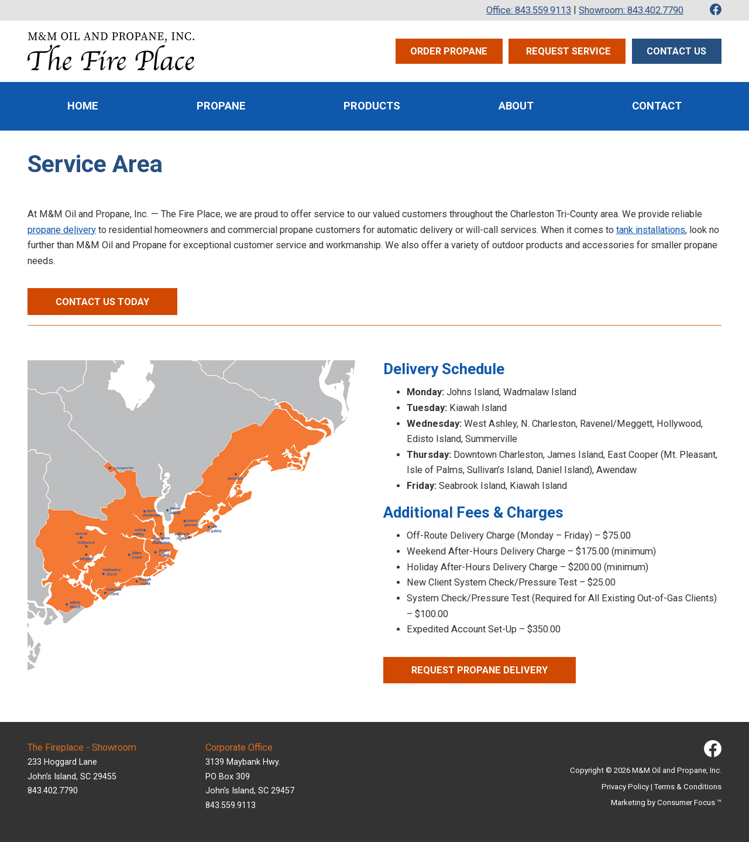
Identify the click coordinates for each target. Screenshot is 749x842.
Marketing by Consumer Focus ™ (666, 802)
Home (82, 106)
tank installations (650, 229)
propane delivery (62, 229)
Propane (221, 106)
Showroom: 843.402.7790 (631, 10)
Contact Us (676, 51)
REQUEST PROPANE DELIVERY (479, 670)
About (516, 106)
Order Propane (448, 51)
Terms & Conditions (687, 786)
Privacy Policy (625, 786)
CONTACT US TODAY (102, 301)
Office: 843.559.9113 (528, 10)
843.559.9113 (230, 805)
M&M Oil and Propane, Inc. (676, 770)
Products (371, 106)
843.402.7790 (53, 791)
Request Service (567, 51)
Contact (657, 106)
